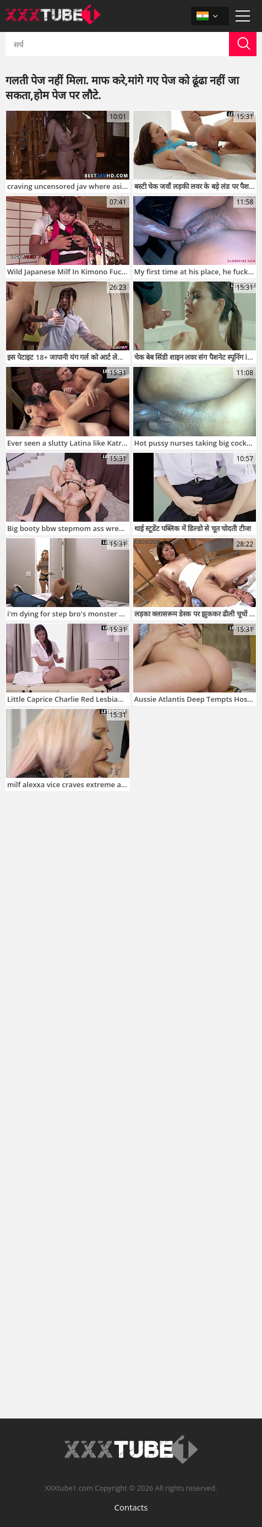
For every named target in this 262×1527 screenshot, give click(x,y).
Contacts (131, 1507)
